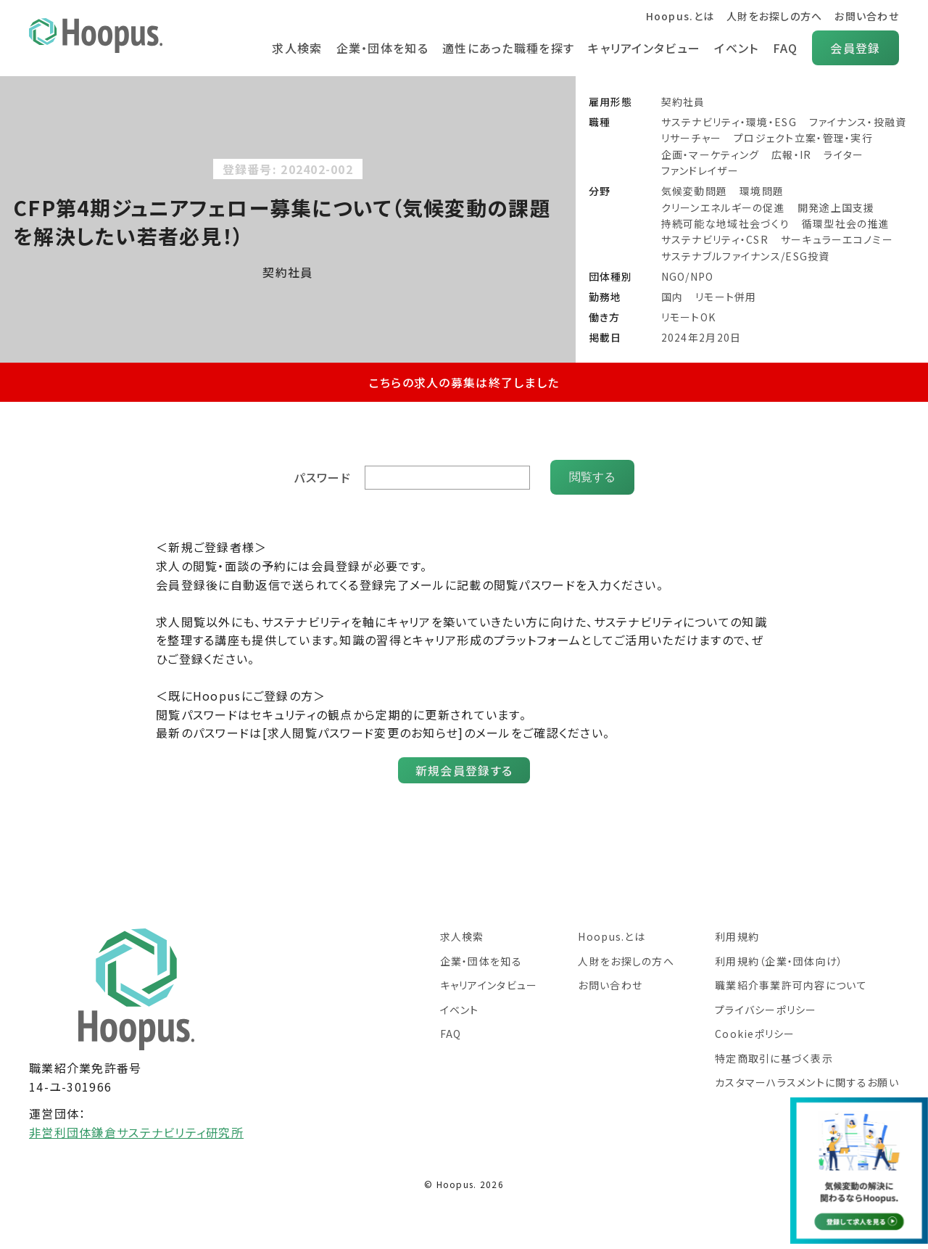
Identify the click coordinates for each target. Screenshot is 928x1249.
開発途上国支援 (836, 207)
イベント (736, 48)
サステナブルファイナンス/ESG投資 (745, 256)
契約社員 (683, 101)
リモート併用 (726, 296)
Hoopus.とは (680, 16)
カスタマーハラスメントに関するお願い (807, 1082)
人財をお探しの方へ (774, 16)
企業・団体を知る (382, 48)
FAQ (785, 48)
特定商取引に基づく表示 (774, 1058)
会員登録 (855, 48)
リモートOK (688, 317)
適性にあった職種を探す (508, 48)
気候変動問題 (694, 191)
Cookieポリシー (755, 1033)
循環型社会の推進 (846, 223)
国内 (672, 296)
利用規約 (737, 936)
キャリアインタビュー (644, 48)
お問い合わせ (866, 16)
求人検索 (297, 48)
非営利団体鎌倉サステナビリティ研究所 (136, 1132)
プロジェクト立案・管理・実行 (803, 138)
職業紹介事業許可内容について (791, 985)
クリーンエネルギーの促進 (723, 207)
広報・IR (791, 154)
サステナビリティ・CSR (714, 239)
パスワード (322, 477)
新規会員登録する (464, 770)
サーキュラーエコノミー (837, 239)
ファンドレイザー (700, 170)
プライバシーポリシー (766, 1009)
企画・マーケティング (710, 154)
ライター (843, 154)
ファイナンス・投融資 (858, 122)
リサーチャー (691, 138)
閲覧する (592, 477)
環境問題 (762, 191)
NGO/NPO (687, 276)
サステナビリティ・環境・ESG (729, 122)
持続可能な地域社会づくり (725, 223)
